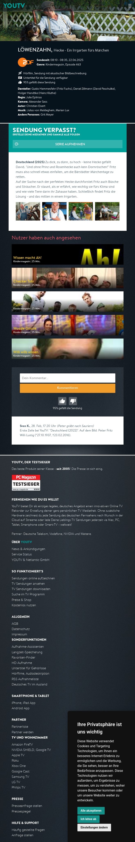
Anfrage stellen (22, 835)
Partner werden (23, 732)
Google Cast (20, 771)
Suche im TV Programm (28, 594)
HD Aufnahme (22, 663)
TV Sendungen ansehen (28, 583)
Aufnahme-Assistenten (28, 646)
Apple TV (18, 755)
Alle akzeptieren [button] (91, 810)
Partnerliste (20, 726)
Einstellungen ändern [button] (94, 827)
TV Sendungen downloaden (31, 589)
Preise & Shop (21, 600)
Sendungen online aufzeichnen (33, 578)
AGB (15, 623)
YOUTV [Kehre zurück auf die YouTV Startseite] (14, 5)
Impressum (19, 634)
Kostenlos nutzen (24, 605)
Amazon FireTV (22, 744)
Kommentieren (67, 388)
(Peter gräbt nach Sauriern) (75, 426)
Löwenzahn (34, 50)
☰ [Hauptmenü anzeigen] (130, 5)
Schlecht (73, 401)
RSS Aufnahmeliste (25, 679)
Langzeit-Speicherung (27, 652)
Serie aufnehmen (70, 144)
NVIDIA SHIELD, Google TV (31, 750)
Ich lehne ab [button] (88, 819)
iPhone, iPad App (23, 703)
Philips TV (18, 787)
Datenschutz (21, 629)
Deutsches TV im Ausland (29, 684)
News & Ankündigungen (28, 549)
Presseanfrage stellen (27, 806)
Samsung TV (20, 777)
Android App (20, 708)
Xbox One (19, 766)
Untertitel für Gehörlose (29, 668)
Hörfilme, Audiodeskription (30, 673)
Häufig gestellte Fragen (28, 830)
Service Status (22, 554)
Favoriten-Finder (23, 657)
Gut (62, 401)
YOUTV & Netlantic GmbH (30, 560)
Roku (15, 760)
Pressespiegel (21, 811)
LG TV (16, 782)
